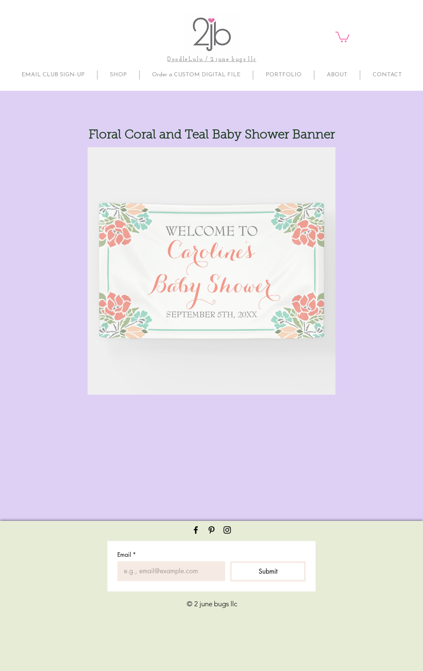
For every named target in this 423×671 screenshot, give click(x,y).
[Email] (169, 571)
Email (126, 554)
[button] (342, 36)
